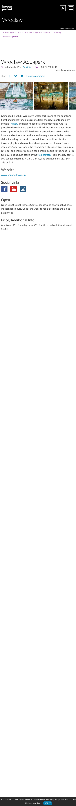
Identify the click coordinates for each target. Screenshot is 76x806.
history (14, 124)
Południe (26, 67)
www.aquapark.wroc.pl (13, 175)
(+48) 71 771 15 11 (48, 67)
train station (44, 155)
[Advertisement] (38, 47)
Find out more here (33, 803)
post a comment (36, 76)
